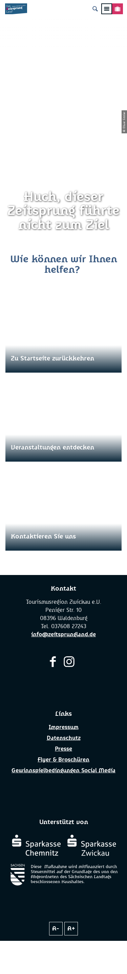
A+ (71, 928)
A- (55, 928)
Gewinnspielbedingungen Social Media (63, 770)
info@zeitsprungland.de (63, 634)
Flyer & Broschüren (63, 759)
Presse (63, 749)
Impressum (64, 727)
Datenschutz (64, 738)
